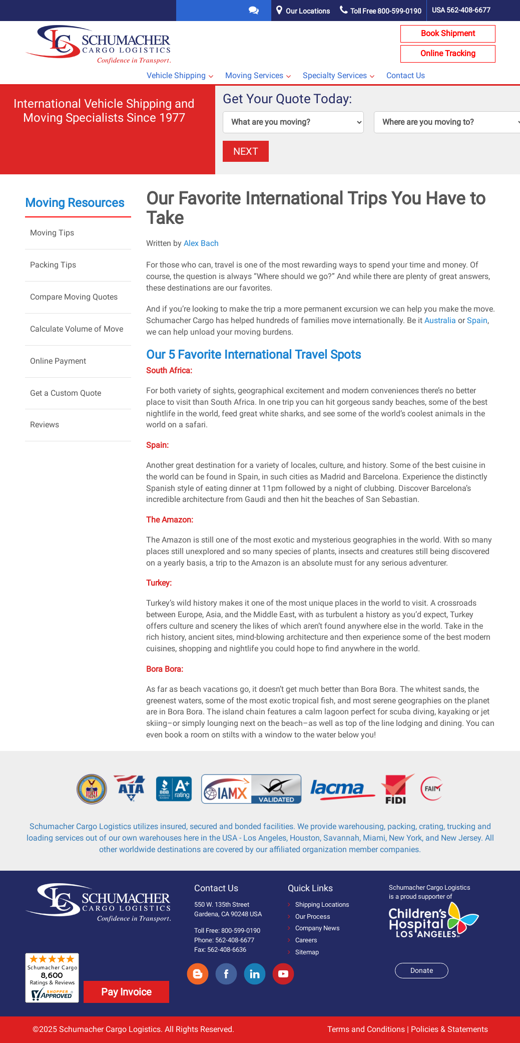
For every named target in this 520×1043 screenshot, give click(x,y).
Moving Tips (52, 232)
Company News (314, 928)
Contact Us (405, 75)
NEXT (245, 151)
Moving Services (254, 75)
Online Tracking (447, 53)
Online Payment (58, 361)
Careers (302, 940)
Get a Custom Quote (65, 393)
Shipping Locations (318, 904)
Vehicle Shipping (176, 75)
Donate (421, 970)
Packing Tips (53, 265)
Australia (440, 320)
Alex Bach (201, 243)
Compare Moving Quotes (74, 297)
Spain (477, 320)
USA (461, 10)
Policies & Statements (449, 1029)
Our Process (309, 916)
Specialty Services (335, 75)
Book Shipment (448, 33)
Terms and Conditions (366, 1029)
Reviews (44, 424)
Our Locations (308, 11)
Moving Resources (74, 203)
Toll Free (380, 11)
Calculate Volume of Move (76, 329)
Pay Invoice (126, 992)
